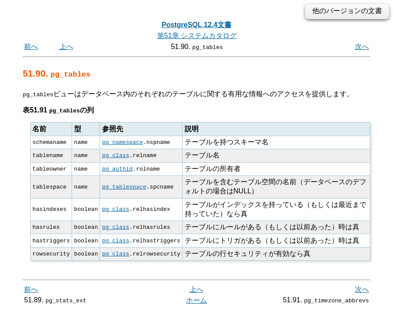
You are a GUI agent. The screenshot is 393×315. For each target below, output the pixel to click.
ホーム (196, 300)
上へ (66, 46)
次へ (362, 46)
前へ (31, 46)
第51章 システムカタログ (197, 35)
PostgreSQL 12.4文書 (196, 24)
